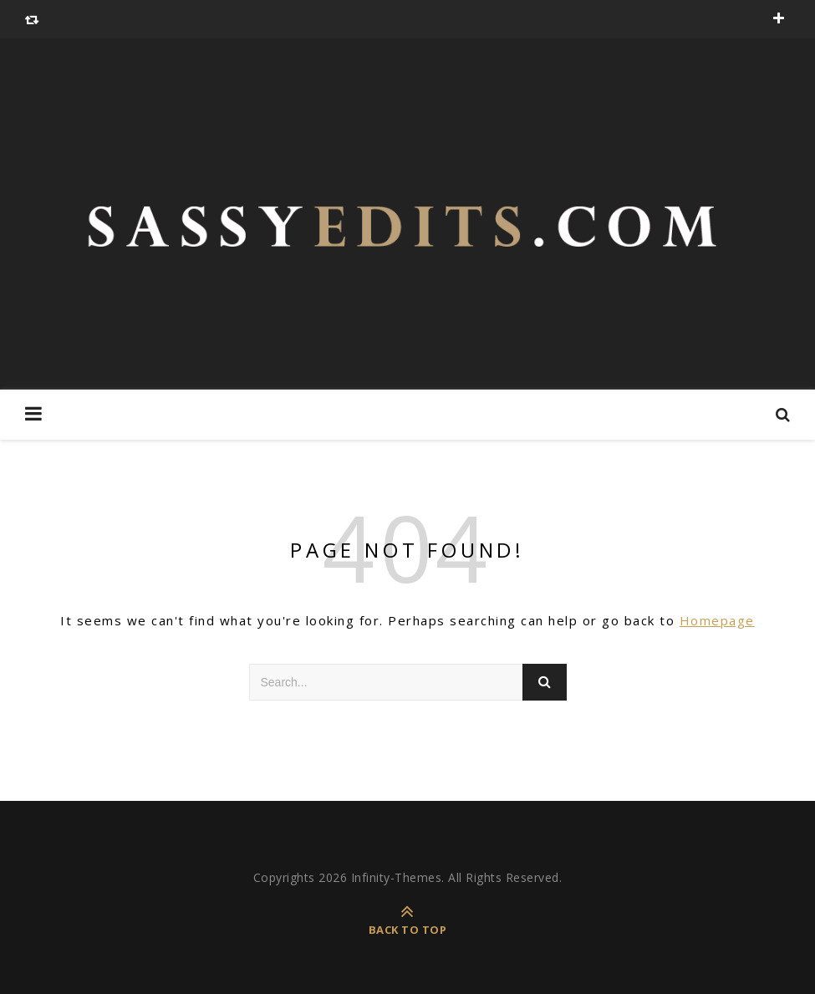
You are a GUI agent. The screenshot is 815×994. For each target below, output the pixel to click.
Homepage (717, 620)
